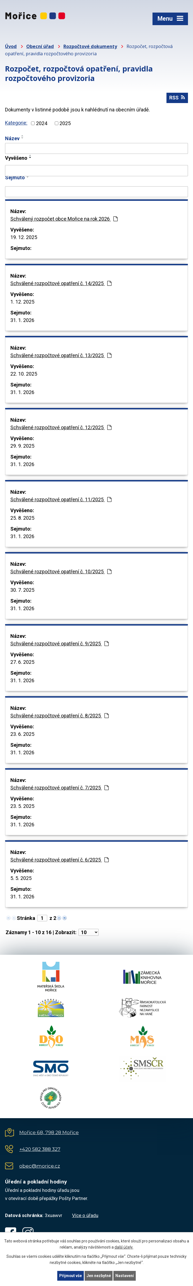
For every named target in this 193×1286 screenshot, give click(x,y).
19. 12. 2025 (23, 237)
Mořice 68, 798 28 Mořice (49, 1132)
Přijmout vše (70, 1275)
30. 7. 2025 (22, 590)
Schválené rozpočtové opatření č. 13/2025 (60, 356)
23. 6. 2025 (22, 734)
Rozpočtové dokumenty (90, 46)
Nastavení (125, 1275)
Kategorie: (16, 123)
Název (12, 139)
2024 (41, 124)
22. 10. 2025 (23, 374)
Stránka (26, 918)
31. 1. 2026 (22, 320)
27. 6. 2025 (22, 662)
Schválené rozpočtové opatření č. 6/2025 (59, 860)
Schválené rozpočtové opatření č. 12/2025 (60, 428)
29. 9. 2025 (22, 446)
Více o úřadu (85, 1215)
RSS (177, 98)
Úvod (11, 46)
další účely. (124, 1247)
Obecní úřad (40, 46)
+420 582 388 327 (39, 1149)
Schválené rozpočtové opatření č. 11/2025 (60, 500)
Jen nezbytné (99, 1275)
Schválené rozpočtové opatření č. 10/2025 (60, 572)
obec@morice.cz (39, 1166)
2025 (65, 124)
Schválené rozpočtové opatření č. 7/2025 (59, 788)
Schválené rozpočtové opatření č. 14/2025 (60, 284)
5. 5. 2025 (21, 878)
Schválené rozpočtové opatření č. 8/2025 (59, 716)
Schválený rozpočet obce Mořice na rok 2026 (64, 219)
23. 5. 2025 (22, 806)
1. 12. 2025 (22, 302)
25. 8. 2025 (22, 518)
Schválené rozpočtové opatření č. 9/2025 (59, 644)
